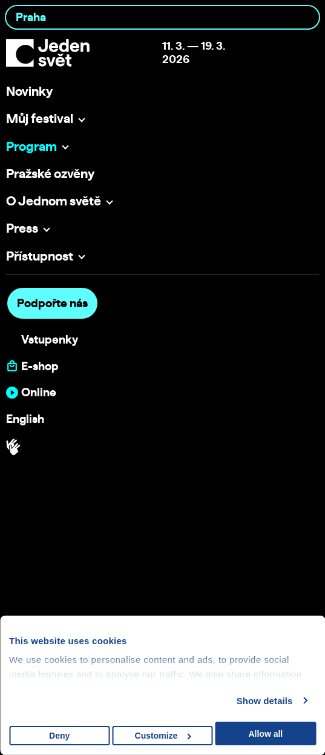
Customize (163, 735)
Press (22, 228)
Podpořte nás (52, 303)
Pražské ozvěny (50, 173)
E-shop (40, 366)
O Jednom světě (53, 200)
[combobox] (162, 17)
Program (31, 146)
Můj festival (39, 118)
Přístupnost (39, 255)
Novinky (29, 91)
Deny (59, 735)
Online (38, 392)
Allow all (265, 734)
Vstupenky (49, 339)
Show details (265, 701)
